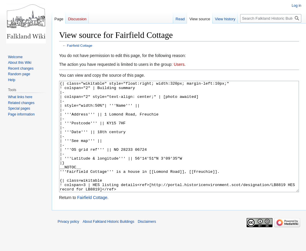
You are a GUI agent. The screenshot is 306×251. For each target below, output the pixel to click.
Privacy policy (68, 244)
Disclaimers (147, 244)
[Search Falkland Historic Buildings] (270, 18)
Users (179, 64)
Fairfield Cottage (79, 45)
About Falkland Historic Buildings (108, 244)
